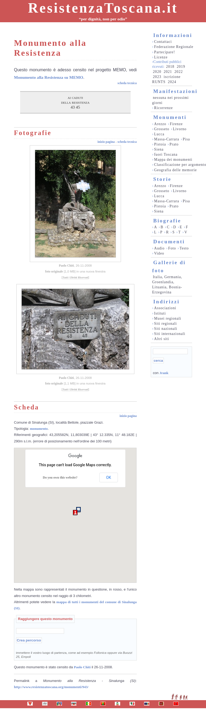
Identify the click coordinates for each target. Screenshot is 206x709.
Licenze (161, 57)
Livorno (179, 129)
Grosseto (162, 129)
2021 (168, 72)
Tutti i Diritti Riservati (75, 277)
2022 (178, 72)
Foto (172, 248)
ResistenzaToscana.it (103, 8)
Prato (174, 144)
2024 (172, 82)
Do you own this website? (60, 477)
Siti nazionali (165, 329)
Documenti (169, 241)
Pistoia (160, 144)
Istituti (160, 313)
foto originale (54, 271)
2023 (157, 77)
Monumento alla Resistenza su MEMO (48, 77)
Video (159, 253)
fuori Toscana (166, 154)
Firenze (176, 124)
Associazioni (165, 308)
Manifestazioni (175, 91)
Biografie (167, 220)
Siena (159, 149)
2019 (181, 67)
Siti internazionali (169, 334)
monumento (39, 429)
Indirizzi (166, 301)
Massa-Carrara (166, 139)
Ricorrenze (163, 108)
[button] (75, 512)
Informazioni (172, 35)
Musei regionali (167, 318)
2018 (170, 67)
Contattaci (163, 42)
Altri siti (161, 339)
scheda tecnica (127, 83)
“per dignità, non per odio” (103, 19)
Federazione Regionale (173, 47)
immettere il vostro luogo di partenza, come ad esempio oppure (74, 654)
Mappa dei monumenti (173, 160)
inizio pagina (106, 142)
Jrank (163, 373)
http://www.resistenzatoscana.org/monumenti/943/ (51, 687)
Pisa (186, 139)
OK (108, 477)
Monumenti (170, 117)
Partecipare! (164, 52)
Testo (184, 248)
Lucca (159, 134)
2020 (157, 72)
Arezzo (160, 124)
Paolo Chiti (66, 265)
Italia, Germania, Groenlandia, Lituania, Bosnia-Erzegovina (167, 284)
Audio (159, 248)
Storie (162, 179)
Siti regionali (165, 324)
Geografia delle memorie (175, 170)
